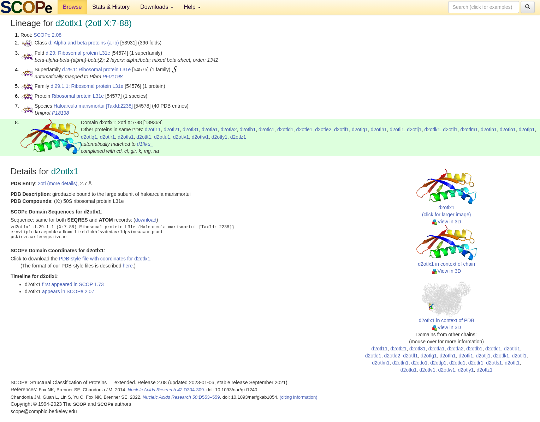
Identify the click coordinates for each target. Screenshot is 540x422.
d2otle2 (323, 129)
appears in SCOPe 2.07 (68, 291)
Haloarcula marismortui (79, 106)
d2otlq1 (89, 137)
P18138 (60, 113)
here (127, 266)
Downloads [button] (156, 7)
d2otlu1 (162, 137)
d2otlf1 (341, 129)
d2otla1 (210, 129)
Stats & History (111, 7)
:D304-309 (166, 389)
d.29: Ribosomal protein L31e (78, 53)
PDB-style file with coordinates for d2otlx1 (104, 258)
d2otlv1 (181, 137)
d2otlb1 (247, 129)
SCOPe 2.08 (47, 35)
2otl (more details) (57, 183)
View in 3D (446, 221)
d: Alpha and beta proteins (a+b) (83, 43)
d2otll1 (450, 129)
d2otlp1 (526, 129)
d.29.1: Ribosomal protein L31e (96, 69)
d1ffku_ (145, 144)
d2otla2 (229, 129)
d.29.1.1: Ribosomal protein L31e (87, 86)
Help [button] (192, 7)
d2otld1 (285, 129)
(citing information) (299, 397)
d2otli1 (397, 129)
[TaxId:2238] (119, 106)
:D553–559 (181, 397)
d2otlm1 (469, 129)
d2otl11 (153, 129)
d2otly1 (219, 137)
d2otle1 (304, 129)
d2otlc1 (266, 129)
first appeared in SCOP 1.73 (73, 284)
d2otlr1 (107, 137)
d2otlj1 (414, 129)
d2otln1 (489, 129)
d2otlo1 (508, 129)
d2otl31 (191, 129)
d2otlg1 (360, 129)
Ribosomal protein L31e (78, 96)
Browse (72, 7)
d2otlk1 (432, 129)
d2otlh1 (379, 129)
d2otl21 (172, 129)
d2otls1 (125, 137)
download (145, 220)
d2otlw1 (200, 137)
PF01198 (112, 76)
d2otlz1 (238, 137)
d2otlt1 (143, 137)
